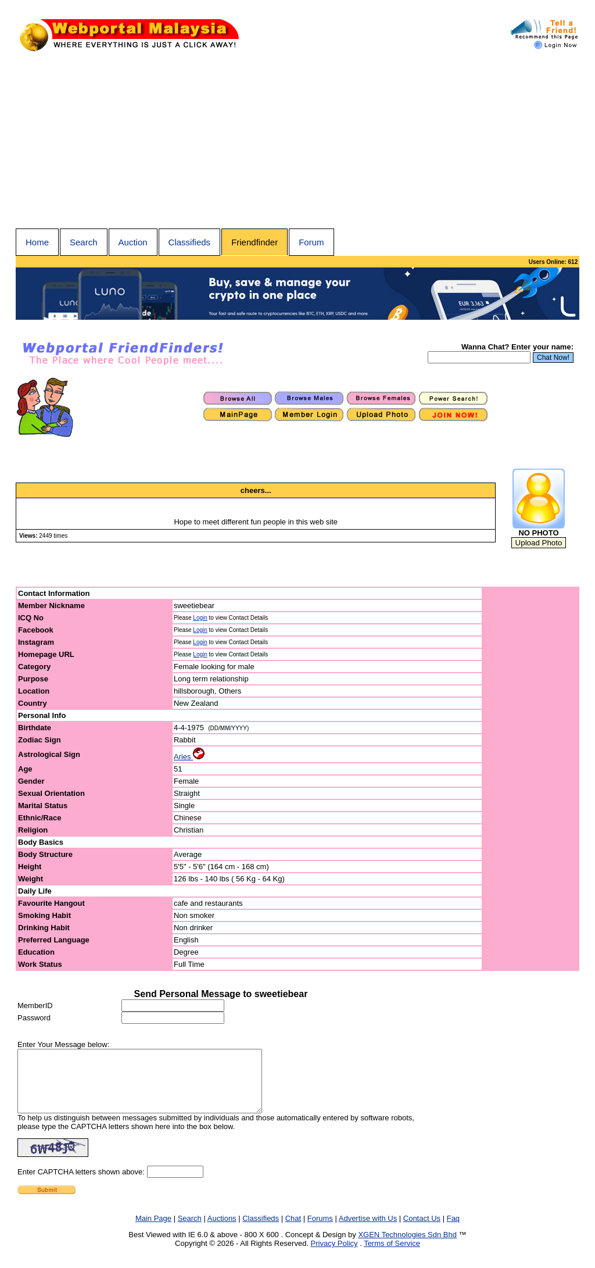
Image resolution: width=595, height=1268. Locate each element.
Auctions (221, 1230)
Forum (311, 242)
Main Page (153, 1230)
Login (200, 618)
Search (84, 242)
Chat (293, 1230)
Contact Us (421, 1230)
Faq (453, 1230)
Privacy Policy (334, 1255)
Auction (133, 242)
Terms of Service (392, 1255)
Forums (320, 1230)
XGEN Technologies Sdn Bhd (407, 1246)
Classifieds (190, 242)
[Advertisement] (297, 141)
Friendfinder (254, 242)
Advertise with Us (368, 1230)
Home (37, 242)
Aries (189, 756)
